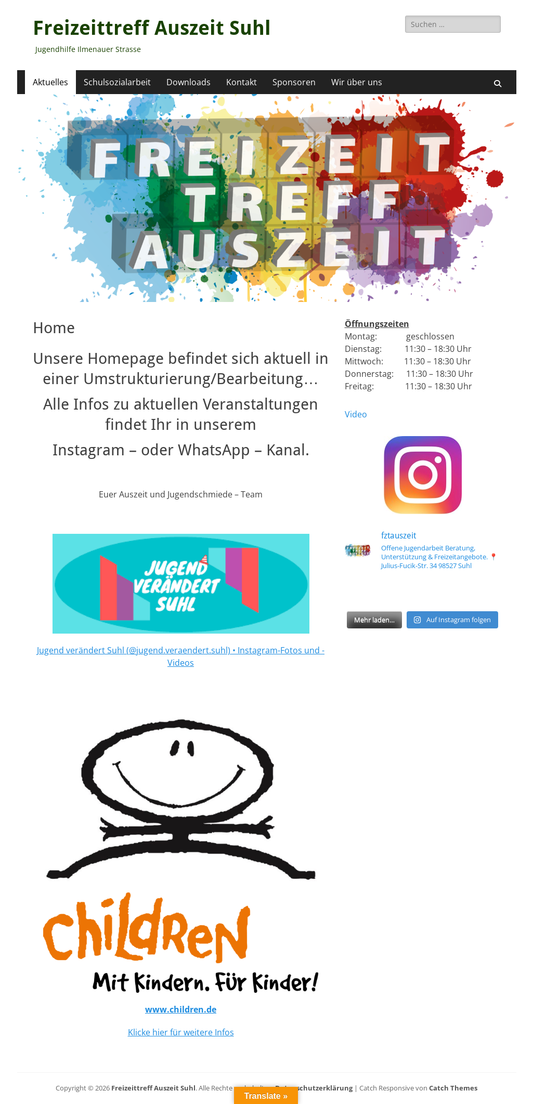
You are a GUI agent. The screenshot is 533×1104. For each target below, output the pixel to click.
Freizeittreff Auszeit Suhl (152, 28)
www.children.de (180, 1009)
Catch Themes (453, 1088)
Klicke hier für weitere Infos (181, 1032)
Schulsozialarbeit (117, 82)
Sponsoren (294, 82)
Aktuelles (50, 82)
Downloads (188, 82)
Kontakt (241, 82)
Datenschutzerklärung (314, 1088)
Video (356, 414)
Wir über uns (356, 82)
